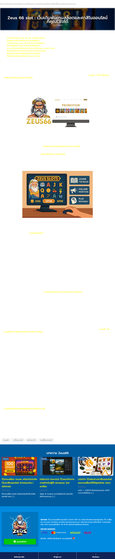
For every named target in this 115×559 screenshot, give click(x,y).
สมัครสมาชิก (31, 440)
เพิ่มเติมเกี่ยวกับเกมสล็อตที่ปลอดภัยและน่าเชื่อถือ (61, 146)
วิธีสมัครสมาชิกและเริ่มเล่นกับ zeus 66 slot (23, 55)
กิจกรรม (42, 3)
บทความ (72, 3)
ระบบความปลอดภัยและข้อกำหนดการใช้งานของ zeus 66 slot (31, 48)
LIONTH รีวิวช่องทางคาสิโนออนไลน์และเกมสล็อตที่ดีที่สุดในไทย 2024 (95, 481)
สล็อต (57, 3)
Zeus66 (6, 440)
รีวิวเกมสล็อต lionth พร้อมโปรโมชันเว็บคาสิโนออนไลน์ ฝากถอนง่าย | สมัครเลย (19, 482)
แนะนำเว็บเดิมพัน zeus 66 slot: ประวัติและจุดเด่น (26, 37)
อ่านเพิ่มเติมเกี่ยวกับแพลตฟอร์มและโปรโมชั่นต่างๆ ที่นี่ (24, 408)
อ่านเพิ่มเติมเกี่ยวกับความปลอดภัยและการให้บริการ (63, 291)
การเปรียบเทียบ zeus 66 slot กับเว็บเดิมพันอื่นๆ (26, 43)
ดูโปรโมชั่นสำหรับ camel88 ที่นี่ (53, 154)
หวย (67, 3)
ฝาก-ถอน (35, 3)
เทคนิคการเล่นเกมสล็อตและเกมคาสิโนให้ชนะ (23, 40)
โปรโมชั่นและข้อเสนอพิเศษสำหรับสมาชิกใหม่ (23, 53)
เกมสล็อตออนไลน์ (46, 440)
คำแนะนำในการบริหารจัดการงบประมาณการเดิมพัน (26, 50)
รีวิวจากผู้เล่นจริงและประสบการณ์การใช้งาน (23, 45)
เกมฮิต (63, 3)
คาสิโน (52, 3)
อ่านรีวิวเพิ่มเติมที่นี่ (36, 233)
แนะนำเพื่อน (26, 3)
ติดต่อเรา (10, 3)
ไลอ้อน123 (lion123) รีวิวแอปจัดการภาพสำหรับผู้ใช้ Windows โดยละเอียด (57, 482)
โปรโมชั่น (18, 3)
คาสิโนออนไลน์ (18, 440)
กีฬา (48, 3)
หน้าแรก (3, 3)
